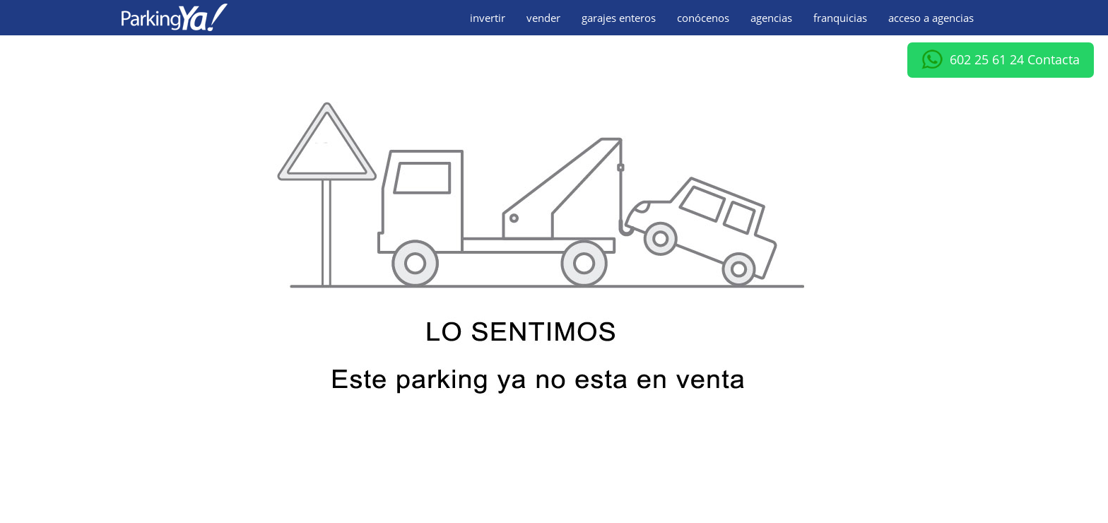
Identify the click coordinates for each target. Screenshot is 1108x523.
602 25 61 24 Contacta (1000, 60)
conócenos (703, 18)
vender (543, 18)
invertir (487, 18)
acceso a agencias (931, 18)
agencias (771, 18)
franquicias (840, 18)
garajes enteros (619, 18)
